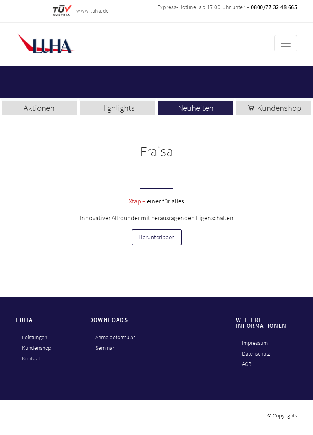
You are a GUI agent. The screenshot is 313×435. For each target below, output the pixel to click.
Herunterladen (157, 237)
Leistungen (34, 337)
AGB (246, 364)
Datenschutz (256, 353)
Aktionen (39, 107)
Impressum (255, 343)
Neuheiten (196, 107)
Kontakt (31, 358)
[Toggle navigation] (285, 43)
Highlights (117, 107)
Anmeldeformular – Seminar (117, 342)
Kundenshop (274, 107)
